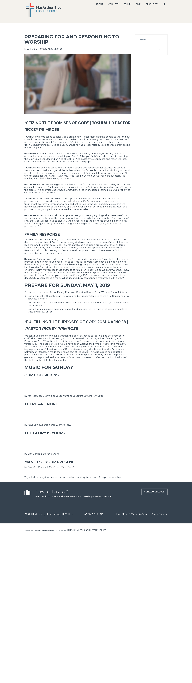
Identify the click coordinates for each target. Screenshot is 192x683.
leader (54, 626)
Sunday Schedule (146, 642)
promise (63, 626)
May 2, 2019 (30, 49)
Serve (126, 4)
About (99, 4)
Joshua (34, 626)
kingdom (45, 626)
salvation (74, 626)
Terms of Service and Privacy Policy (86, 678)
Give (137, 4)
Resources (151, 4)
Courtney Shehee (52, 49)
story (82, 626)
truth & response (102, 626)
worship (116, 626)
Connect (113, 4)
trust (88, 626)
